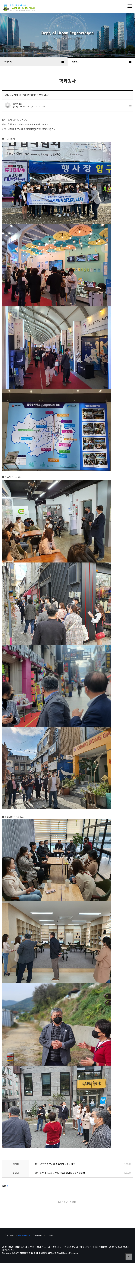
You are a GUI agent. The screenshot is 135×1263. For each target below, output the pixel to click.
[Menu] (130, 6)
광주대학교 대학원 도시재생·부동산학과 (19, 7)
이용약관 (38, 1235)
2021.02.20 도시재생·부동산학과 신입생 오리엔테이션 (60, 1173)
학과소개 (10, 1235)
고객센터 (49, 1235)
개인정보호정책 (24, 1235)
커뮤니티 (8, 62)
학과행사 (75, 62)
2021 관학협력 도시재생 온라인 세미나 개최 (55, 1164)
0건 (15, 107)
